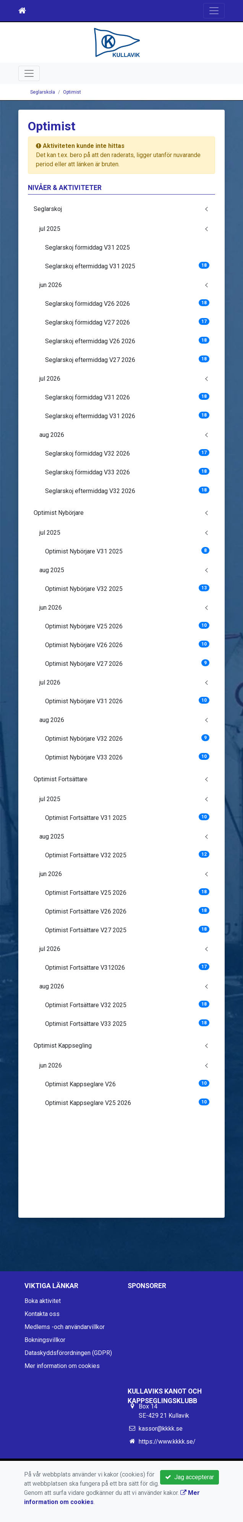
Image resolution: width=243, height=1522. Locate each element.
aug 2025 (51, 570)
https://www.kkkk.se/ (167, 1441)
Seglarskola (42, 92)
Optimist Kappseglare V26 (127, 1084)
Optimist (72, 92)
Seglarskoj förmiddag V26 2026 (127, 303)
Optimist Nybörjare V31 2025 (127, 551)
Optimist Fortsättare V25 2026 (127, 892)
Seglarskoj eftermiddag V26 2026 (127, 341)
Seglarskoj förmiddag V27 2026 (127, 322)
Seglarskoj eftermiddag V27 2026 (127, 359)
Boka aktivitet (42, 1301)
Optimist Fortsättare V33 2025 (127, 1023)
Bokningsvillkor (44, 1340)
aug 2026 (51, 434)
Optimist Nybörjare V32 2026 (127, 738)
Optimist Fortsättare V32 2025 (127, 855)
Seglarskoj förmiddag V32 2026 (127, 453)
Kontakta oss (42, 1314)
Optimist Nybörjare (59, 512)
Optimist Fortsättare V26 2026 (127, 911)
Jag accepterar (189, 1477)
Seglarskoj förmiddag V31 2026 (127, 397)
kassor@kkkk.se (161, 1428)
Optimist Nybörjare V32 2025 (127, 588)
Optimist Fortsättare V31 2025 (127, 817)
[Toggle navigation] (214, 10)
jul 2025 (49, 228)
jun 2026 (50, 285)
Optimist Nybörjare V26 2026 (127, 645)
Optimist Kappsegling (63, 1045)
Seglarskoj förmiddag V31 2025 (87, 247)
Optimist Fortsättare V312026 (127, 967)
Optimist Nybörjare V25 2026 (127, 626)
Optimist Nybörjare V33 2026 (127, 757)
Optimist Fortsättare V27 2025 (127, 930)
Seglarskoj (48, 209)
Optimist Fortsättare (60, 779)
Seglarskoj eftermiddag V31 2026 (127, 416)
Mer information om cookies (62, 1365)
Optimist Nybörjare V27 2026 (127, 663)
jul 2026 (49, 378)
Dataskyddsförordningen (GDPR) (68, 1352)
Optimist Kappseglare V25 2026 (127, 1103)
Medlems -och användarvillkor (64, 1327)
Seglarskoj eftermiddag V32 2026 (127, 491)
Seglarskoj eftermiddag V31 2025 (127, 266)
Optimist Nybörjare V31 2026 (127, 701)
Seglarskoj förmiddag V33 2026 (127, 472)
